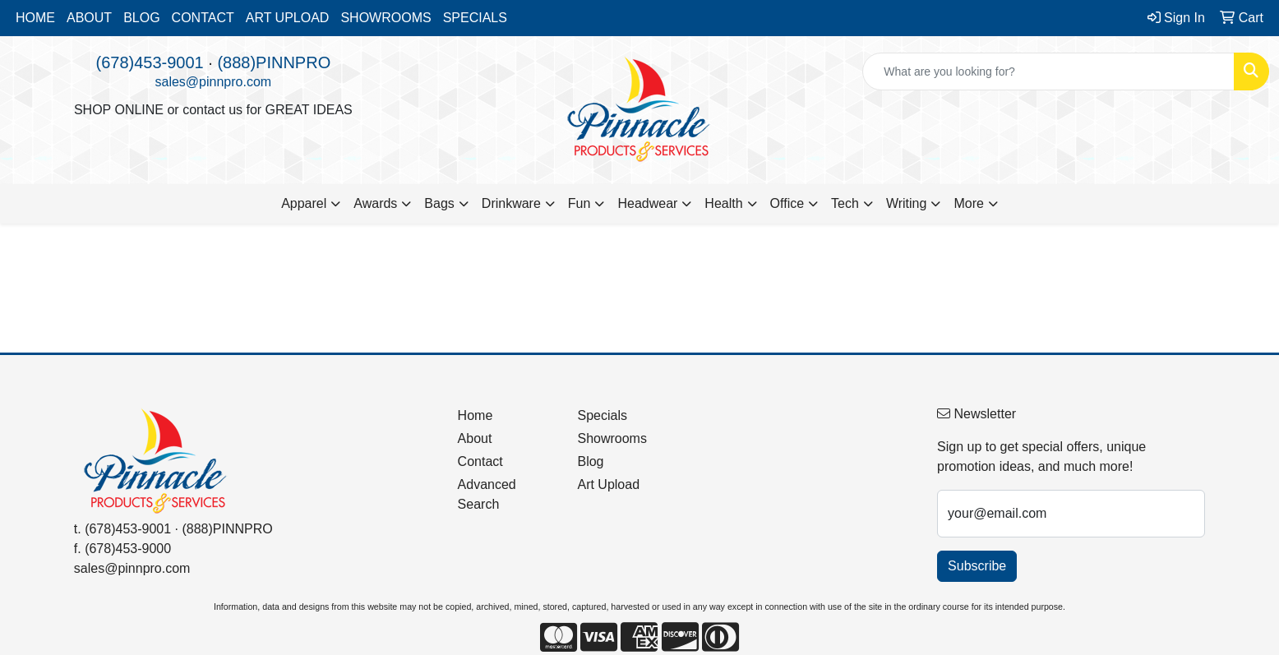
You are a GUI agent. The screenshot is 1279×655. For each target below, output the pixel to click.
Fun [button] (579, 203)
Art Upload (608, 484)
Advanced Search (487, 494)
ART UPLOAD (288, 18)
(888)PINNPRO (273, 62)
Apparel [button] (303, 203)
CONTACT (203, 18)
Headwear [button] (647, 203)
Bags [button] (439, 203)
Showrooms (611, 438)
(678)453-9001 (149, 62)
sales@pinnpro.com (213, 82)
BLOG (141, 18)
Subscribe (977, 566)
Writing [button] (906, 203)
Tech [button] (845, 203)
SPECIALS (475, 18)
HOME (35, 18)
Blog (590, 461)
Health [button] (723, 203)
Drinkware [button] (511, 203)
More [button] (968, 203)
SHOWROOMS (385, 18)
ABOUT (89, 18)
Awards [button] (375, 203)
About (475, 438)
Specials (601, 415)
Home (475, 415)
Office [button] (787, 203)
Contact (480, 461)
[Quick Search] (1048, 71)
